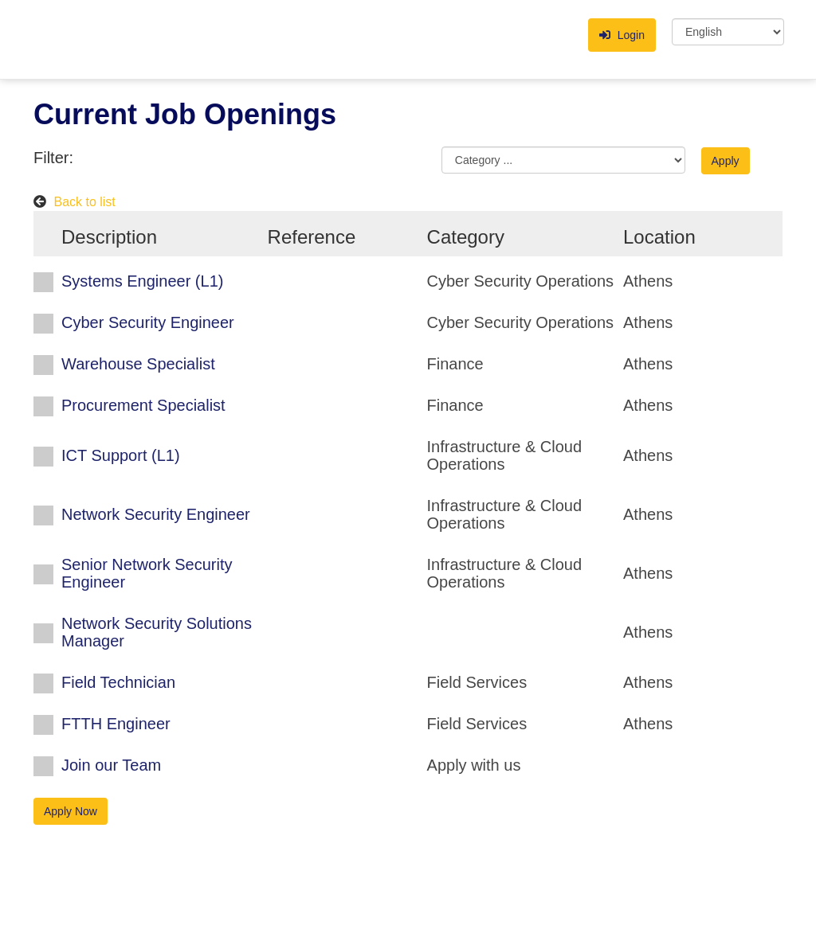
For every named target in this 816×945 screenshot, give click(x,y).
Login (622, 35)
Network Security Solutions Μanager (156, 632)
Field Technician (118, 682)
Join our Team (111, 765)
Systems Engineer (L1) (142, 281)
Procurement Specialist (143, 405)
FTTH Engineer (116, 723)
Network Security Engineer (155, 514)
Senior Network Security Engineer (147, 573)
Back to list (84, 202)
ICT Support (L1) (120, 455)
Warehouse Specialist (138, 364)
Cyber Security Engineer (147, 322)
